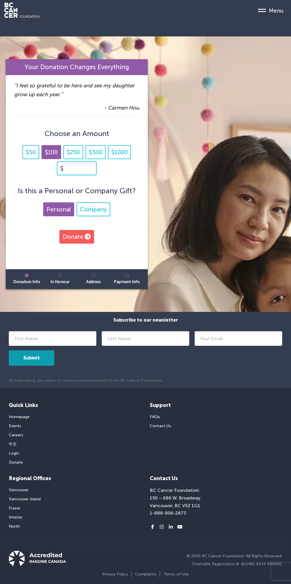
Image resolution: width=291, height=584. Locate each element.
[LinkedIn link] (171, 527)
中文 (13, 444)
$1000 (119, 152)
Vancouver (19, 490)
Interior (15, 517)
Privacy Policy (115, 574)
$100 (51, 152)
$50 (31, 152)
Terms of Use (176, 574)
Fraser (14, 508)
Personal (59, 209)
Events (15, 425)
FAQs (155, 416)
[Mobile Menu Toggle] (271, 10)
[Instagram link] (162, 527)
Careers (16, 435)
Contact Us (160, 425)
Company (93, 209)
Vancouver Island (25, 499)
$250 (73, 152)
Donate (77, 236)
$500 (95, 152)
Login (14, 453)
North (14, 526)
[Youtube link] (180, 527)
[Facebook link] (152, 527)
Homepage (19, 416)
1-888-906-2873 (168, 513)
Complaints (145, 574)
